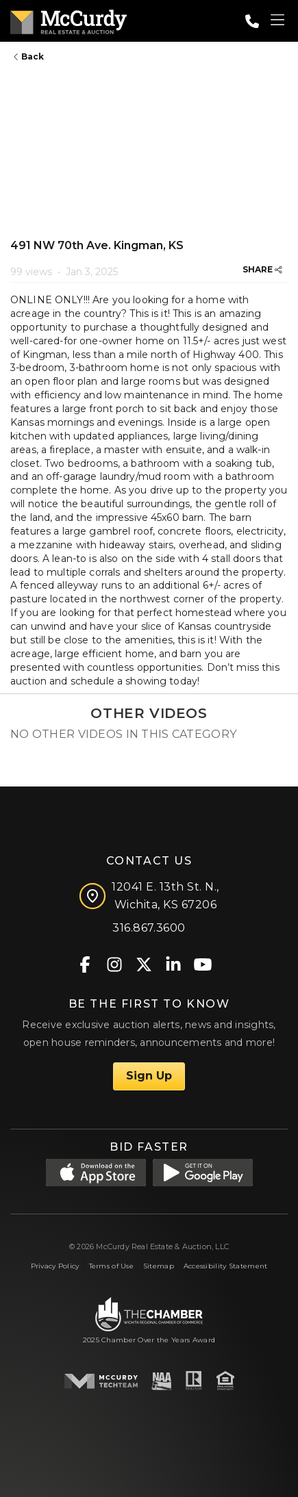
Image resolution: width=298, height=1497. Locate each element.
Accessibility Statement (226, 1266)
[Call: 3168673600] (252, 21)
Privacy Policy (55, 1266)
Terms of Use (111, 1266)
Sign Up (149, 1075)
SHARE (262, 269)
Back (29, 56)
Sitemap (158, 1266)
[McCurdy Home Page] (68, 19)
